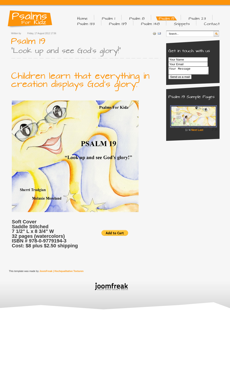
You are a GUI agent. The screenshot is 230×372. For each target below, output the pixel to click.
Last (200, 131)
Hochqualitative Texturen (69, 271)
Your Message (190, 71)
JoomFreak (45, 271)
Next (194, 131)
